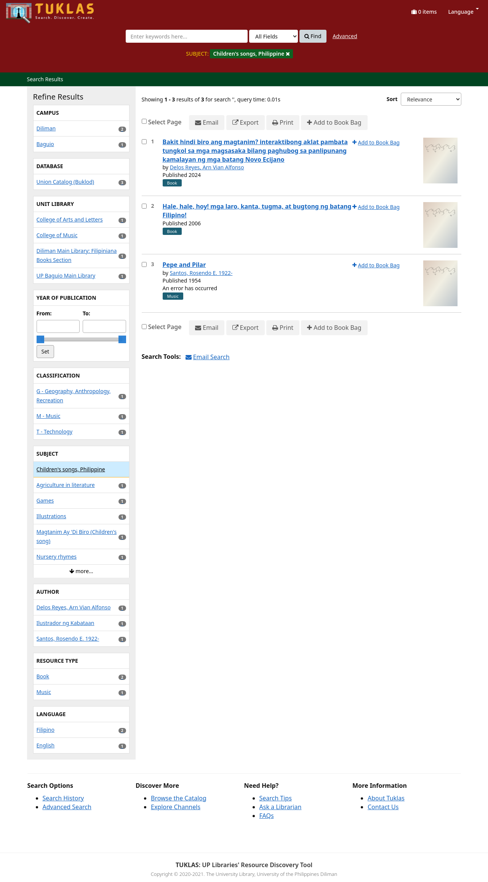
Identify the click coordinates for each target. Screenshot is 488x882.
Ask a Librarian (280, 807)
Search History (63, 798)
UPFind (25, 10)
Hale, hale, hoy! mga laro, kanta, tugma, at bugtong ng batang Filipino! (257, 210)
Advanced (345, 36)
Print (282, 122)
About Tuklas (386, 798)
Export (245, 122)
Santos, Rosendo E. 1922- (201, 272)
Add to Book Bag (334, 122)
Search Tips (275, 798)
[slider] (40, 339)
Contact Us (383, 807)
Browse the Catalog (178, 798)
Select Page (165, 122)
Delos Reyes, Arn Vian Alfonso (207, 167)
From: (44, 313)
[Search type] (273, 36)
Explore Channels (175, 807)
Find (313, 36)
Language (463, 11)
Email (206, 122)
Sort (392, 99)
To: (86, 313)
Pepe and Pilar (184, 264)
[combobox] (187, 36)
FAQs (266, 815)
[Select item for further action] (144, 141)
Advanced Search (67, 807)
